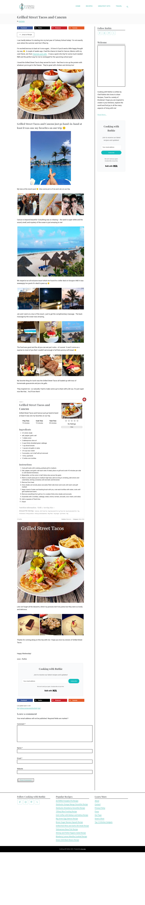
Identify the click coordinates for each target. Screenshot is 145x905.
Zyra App (83, 852)
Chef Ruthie (22, 21)
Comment (21, 724)
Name (20, 751)
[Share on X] (42, 27)
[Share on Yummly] (76, 27)
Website (20, 772)
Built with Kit (51, 690)
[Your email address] (45, 681)
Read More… (102, 115)
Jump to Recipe (25, 34)
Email (19, 761)
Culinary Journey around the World (28, 708)
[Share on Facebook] (25, 27)
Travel (39, 708)
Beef (18, 708)
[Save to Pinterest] (59, 27)
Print (72, 427)
